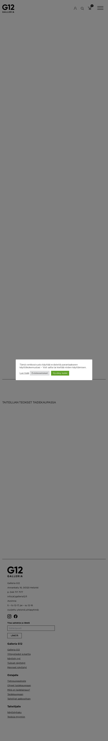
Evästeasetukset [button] (40, 373)
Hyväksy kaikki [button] (60, 373)
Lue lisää (24, 373)
